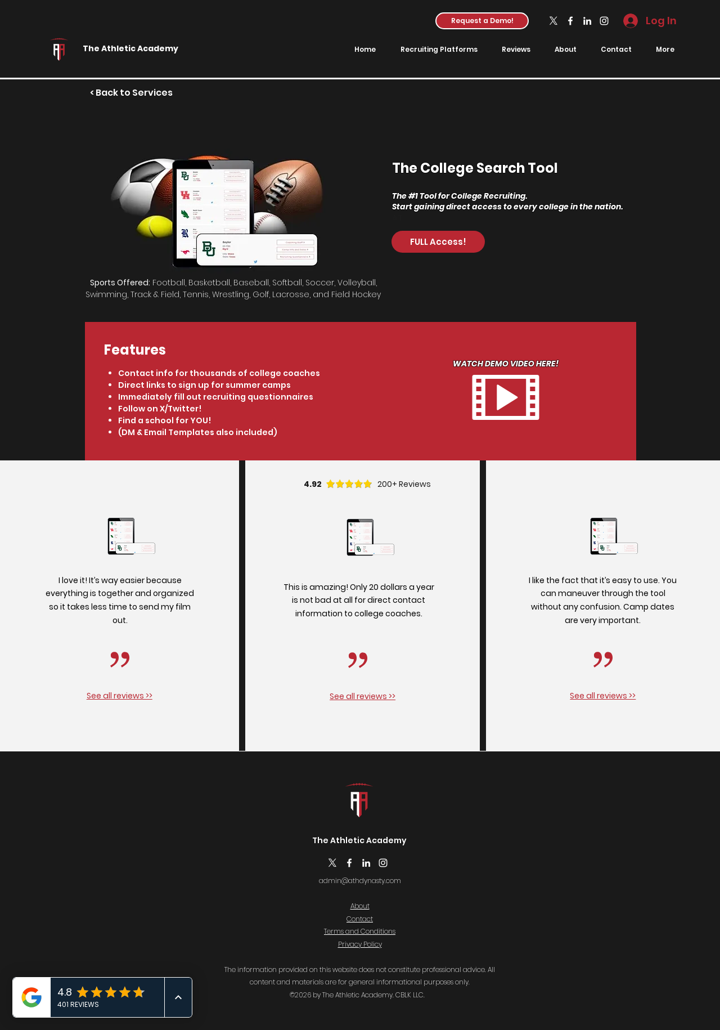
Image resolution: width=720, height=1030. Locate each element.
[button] (482, 20)
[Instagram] (604, 20)
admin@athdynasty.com (360, 880)
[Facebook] (570, 20)
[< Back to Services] (131, 93)
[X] (553, 20)
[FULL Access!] (438, 242)
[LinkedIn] (587, 20)
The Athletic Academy (130, 48)
